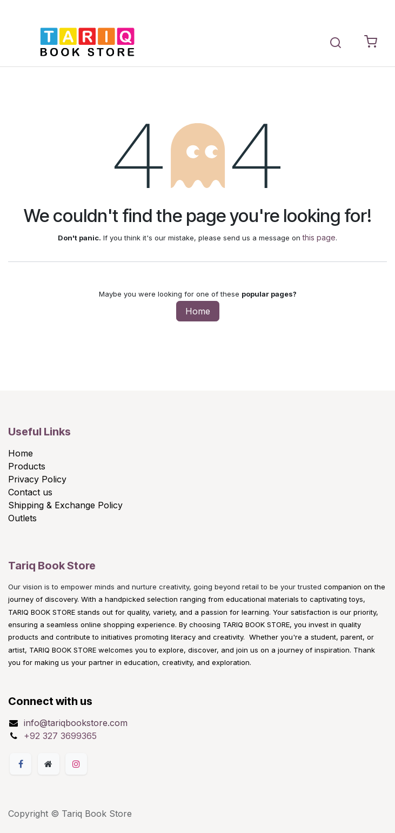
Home (197, 311)
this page (319, 237)
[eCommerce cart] (370, 42)
